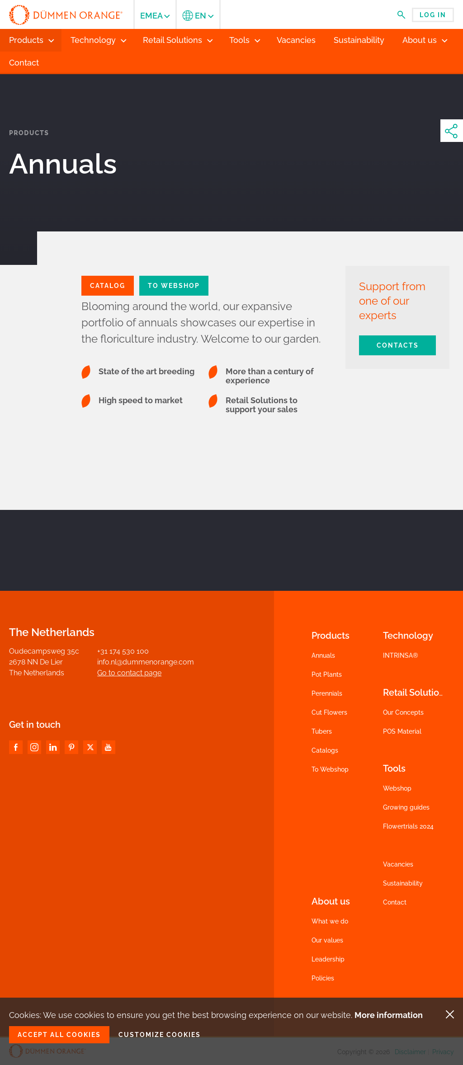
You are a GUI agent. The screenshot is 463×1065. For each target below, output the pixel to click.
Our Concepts (403, 712)
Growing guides (406, 807)
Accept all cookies (59, 1034)
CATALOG (107, 285)
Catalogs (325, 750)
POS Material (402, 731)
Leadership (328, 959)
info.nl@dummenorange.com (145, 662)
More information (388, 1015)
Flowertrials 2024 (408, 826)
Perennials (327, 693)
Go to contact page (129, 673)
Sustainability (403, 883)
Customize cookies (159, 1034)
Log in (433, 15)
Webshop (397, 788)
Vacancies (398, 864)
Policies (323, 978)
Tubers (322, 731)
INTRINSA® (400, 655)
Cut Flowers (329, 712)
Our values (327, 940)
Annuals (323, 655)
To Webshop (174, 285)
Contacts (398, 345)
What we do (330, 921)
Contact (394, 902)
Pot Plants (327, 674)
